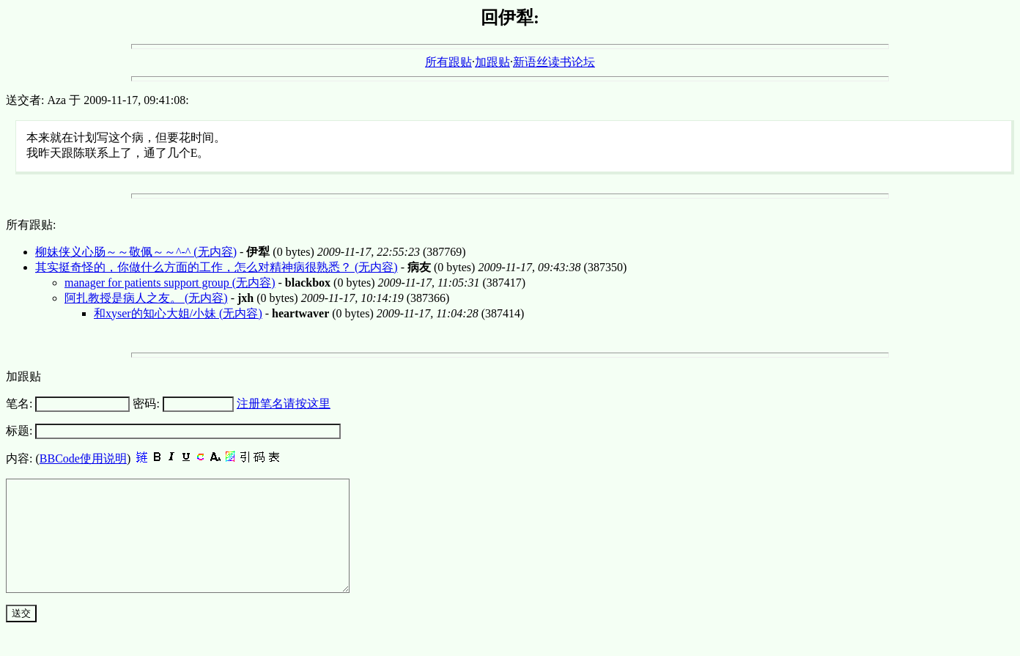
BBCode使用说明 (83, 458)
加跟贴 (492, 62)
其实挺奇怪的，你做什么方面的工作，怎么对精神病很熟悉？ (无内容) (216, 267)
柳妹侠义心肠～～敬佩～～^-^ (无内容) (136, 252)
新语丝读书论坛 (554, 62)
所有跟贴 (448, 62)
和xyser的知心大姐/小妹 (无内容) (178, 313)
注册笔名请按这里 (283, 403)
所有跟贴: (31, 224)
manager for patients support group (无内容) (169, 282)
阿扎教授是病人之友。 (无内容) (146, 298)
